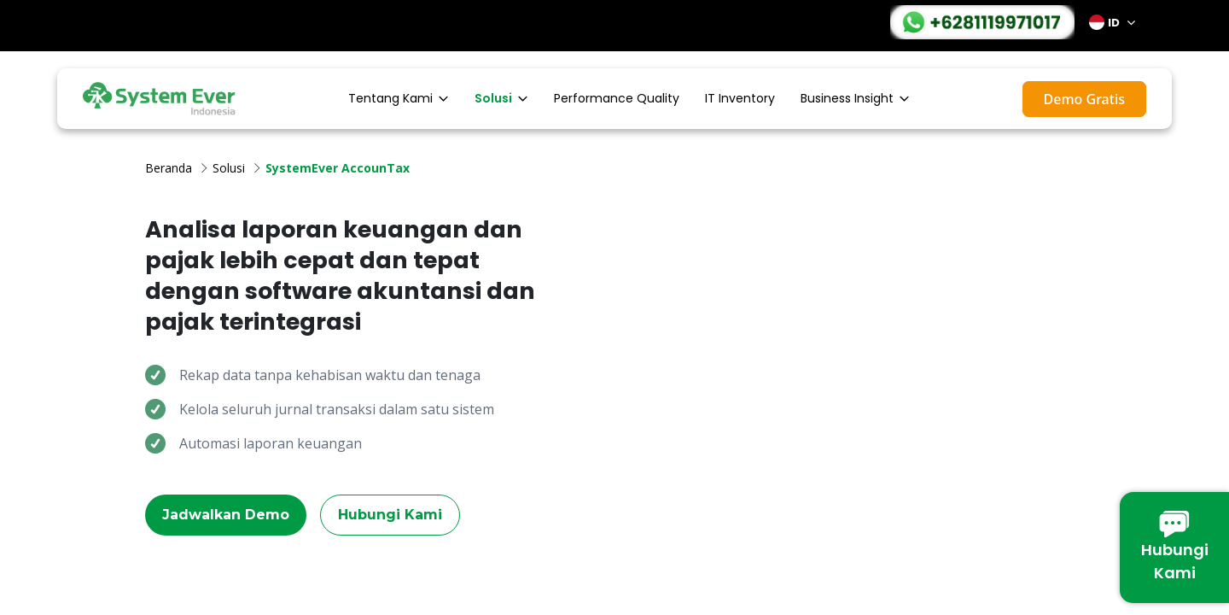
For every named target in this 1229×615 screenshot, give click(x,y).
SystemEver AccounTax (337, 168)
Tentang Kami (398, 98)
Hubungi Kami (390, 515)
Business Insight (855, 98)
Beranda (168, 168)
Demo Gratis (1084, 99)
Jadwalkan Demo (225, 515)
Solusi (501, 98)
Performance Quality (616, 98)
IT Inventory (740, 98)
